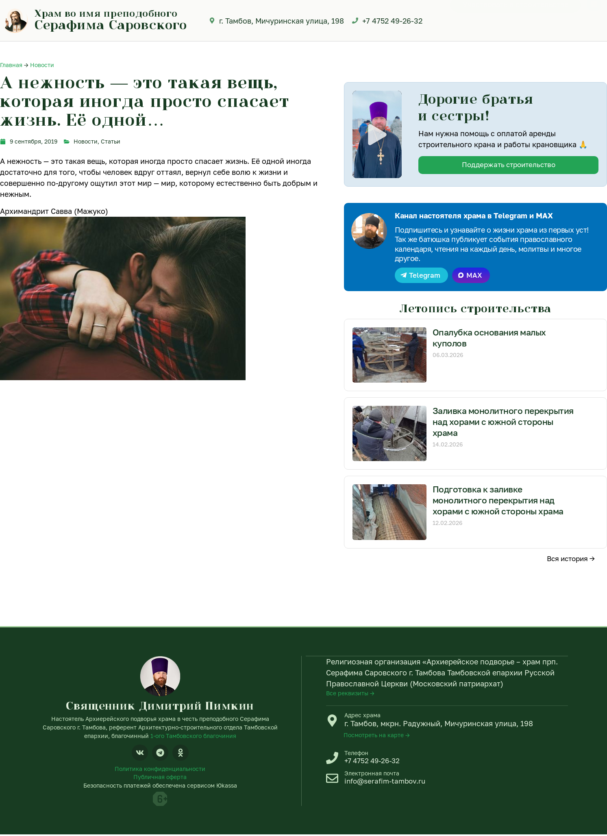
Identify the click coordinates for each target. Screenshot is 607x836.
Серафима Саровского (111, 24)
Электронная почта (371, 775)
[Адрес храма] (332, 721)
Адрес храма (362, 715)
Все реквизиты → (350, 693)
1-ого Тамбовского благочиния (193, 736)
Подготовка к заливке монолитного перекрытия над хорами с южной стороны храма (501, 501)
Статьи (110, 141)
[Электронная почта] (332, 781)
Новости (42, 64)
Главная (11, 64)
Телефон (356, 753)
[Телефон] (332, 759)
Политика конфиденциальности (160, 769)
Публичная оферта (160, 778)
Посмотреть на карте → (377, 736)
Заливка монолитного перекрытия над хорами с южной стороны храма (504, 423)
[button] (376, 134)
